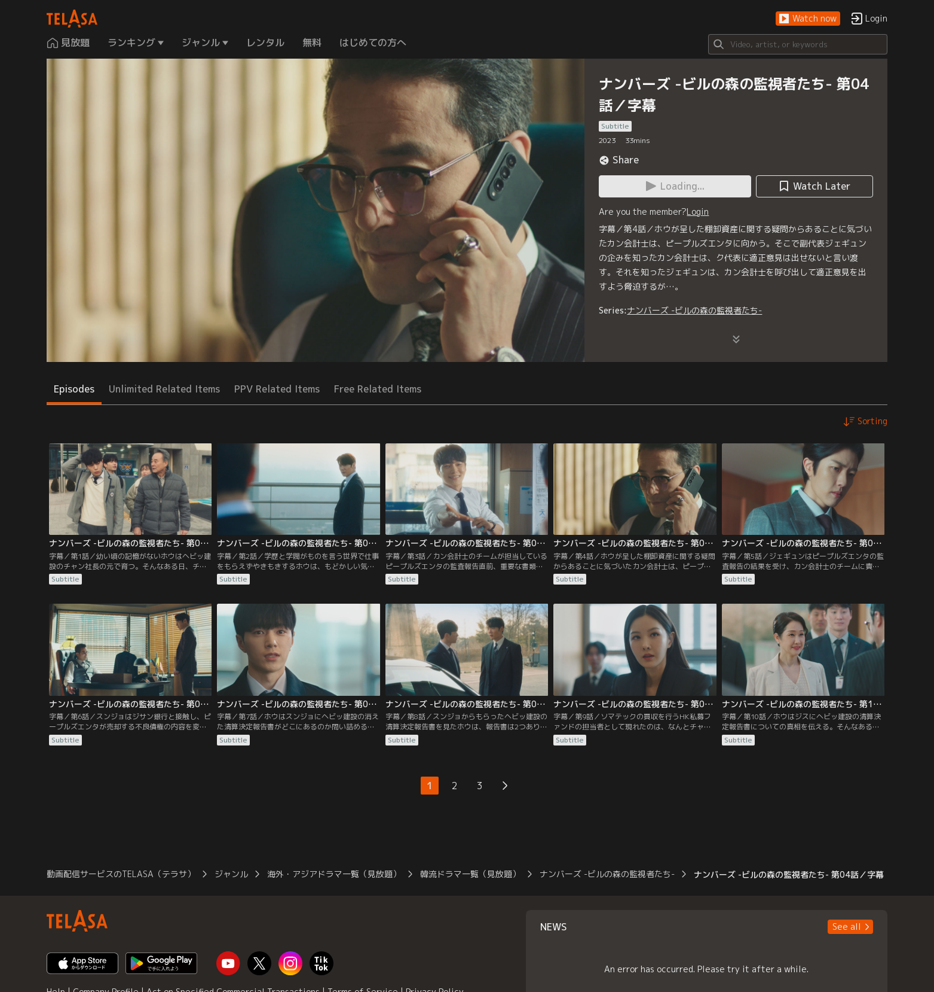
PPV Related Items (277, 388)
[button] (808, 18)
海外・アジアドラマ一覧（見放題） (334, 874)
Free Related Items (377, 388)
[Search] (797, 44)
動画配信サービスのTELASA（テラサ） (121, 874)
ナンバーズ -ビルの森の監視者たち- (694, 310)
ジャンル (231, 874)
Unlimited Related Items (164, 388)
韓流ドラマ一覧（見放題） (470, 874)
